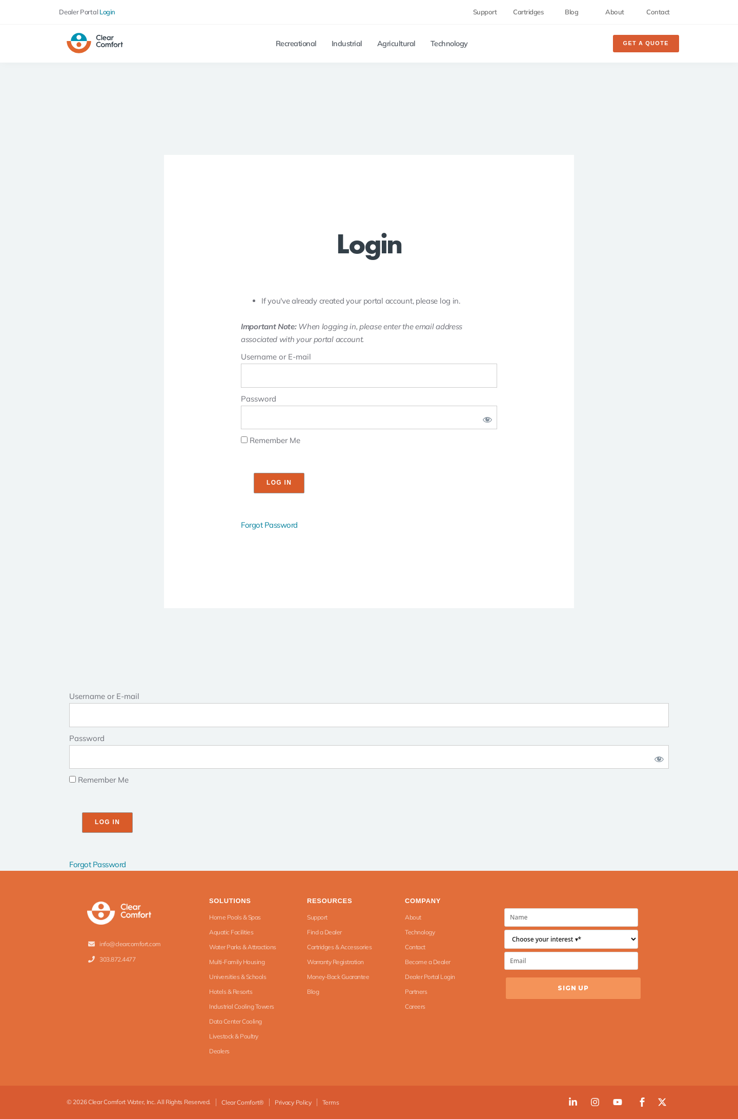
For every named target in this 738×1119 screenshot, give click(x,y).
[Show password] (485, 418)
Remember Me (270, 440)
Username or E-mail (276, 357)
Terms (330, 1102)
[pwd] (369, 418)
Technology (449, 43)
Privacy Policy (293, 1102)
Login (107, 12)
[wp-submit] (279, 483)
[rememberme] (244, 439)
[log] (369, 376)
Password (258, 399)
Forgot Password (269, 525)
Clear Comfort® (242, 1102)
